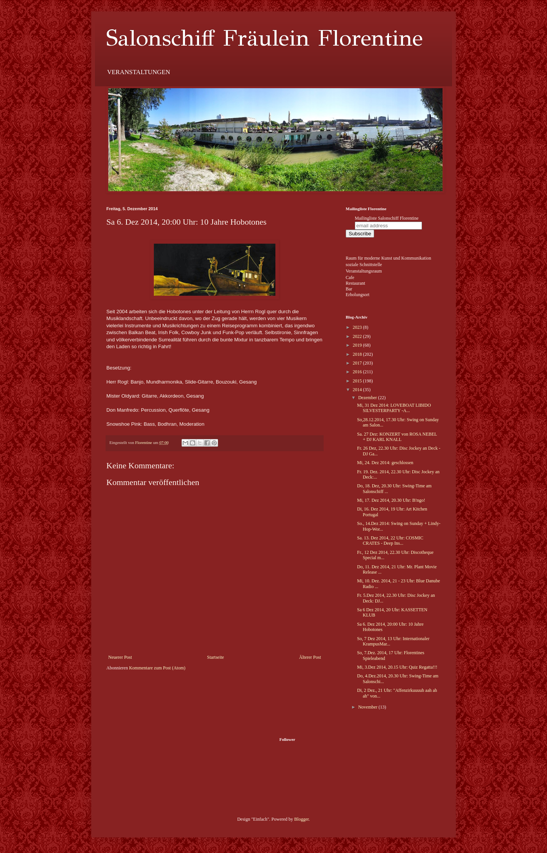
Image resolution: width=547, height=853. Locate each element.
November (368, 707)
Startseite (215, 657)
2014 (358, 389)
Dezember (368, 397)
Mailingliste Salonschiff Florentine (387, 218)
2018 (358, 354)
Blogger (301, 819)
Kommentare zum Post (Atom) (157, 668)
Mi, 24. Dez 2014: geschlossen (385, 462)
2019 (358, 345)
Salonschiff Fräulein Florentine (264, 38)
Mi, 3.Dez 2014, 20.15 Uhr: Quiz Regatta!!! (397, 667)
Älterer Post (310, 657)
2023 (358, 327)
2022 (358, 336)
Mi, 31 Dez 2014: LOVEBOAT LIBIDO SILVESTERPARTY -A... (394, 408)
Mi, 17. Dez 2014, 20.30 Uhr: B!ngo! (391, 500)
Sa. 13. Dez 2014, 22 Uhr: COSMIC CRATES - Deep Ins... (390, 540)
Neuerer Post (120, 657)
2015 (358, 381)
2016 (358, 371)
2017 (358, 363)
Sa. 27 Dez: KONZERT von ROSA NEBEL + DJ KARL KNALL (397, 436)
